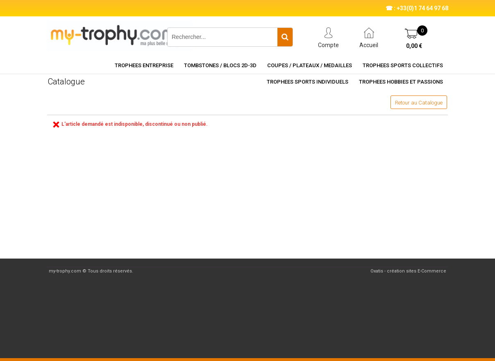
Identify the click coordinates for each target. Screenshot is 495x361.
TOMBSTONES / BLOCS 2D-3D (220, 65)
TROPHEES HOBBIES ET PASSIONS (401, 82)
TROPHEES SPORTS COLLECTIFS (403, 65)
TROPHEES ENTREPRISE (144, 65)
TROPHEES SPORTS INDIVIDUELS (307, 82)
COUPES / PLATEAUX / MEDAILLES (309, 65)
